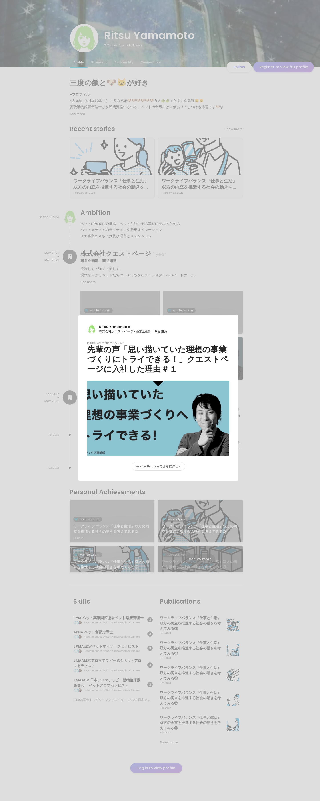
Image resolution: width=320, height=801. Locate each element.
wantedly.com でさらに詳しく (158, 466)
